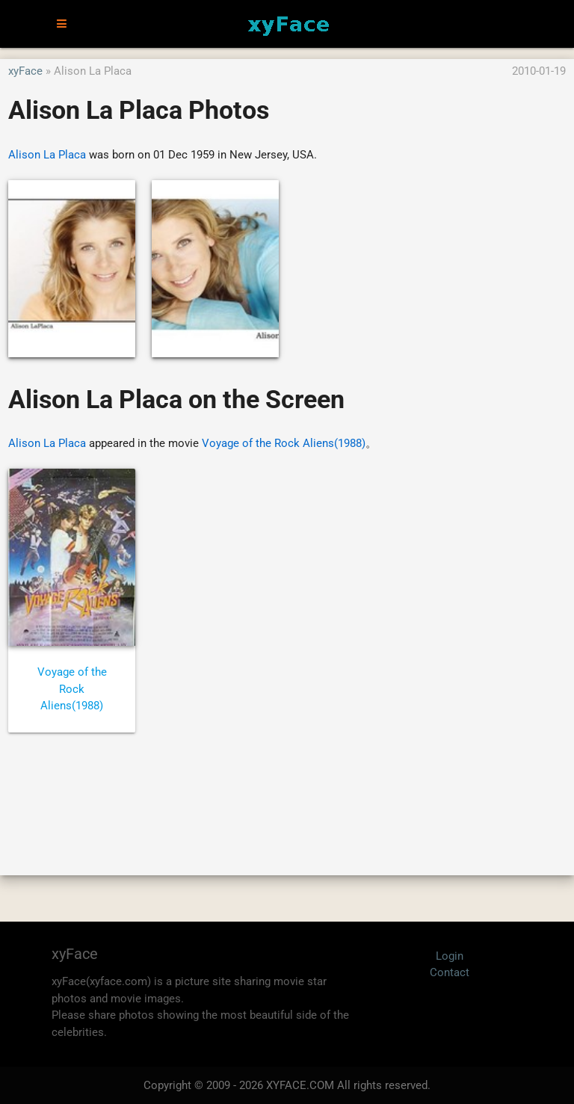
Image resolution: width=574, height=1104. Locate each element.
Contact (449, 972)
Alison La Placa (47, 154)
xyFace (25, 71)
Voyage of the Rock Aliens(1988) (283, 443)
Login (449, 956)
